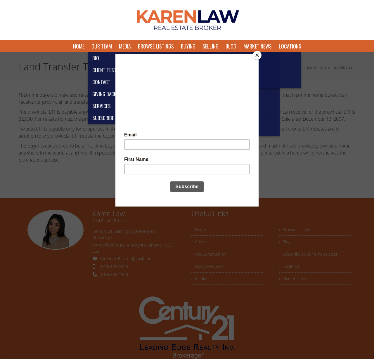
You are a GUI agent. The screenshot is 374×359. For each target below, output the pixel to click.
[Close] (257, 55)
